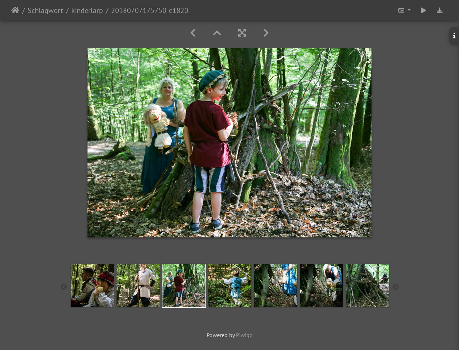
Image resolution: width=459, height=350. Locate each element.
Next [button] (395, 287)
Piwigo (244, 335)
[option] (92, 285)
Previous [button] (63, 287)
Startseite (15, 10)
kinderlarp (87, 10)
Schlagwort (45, 10)
